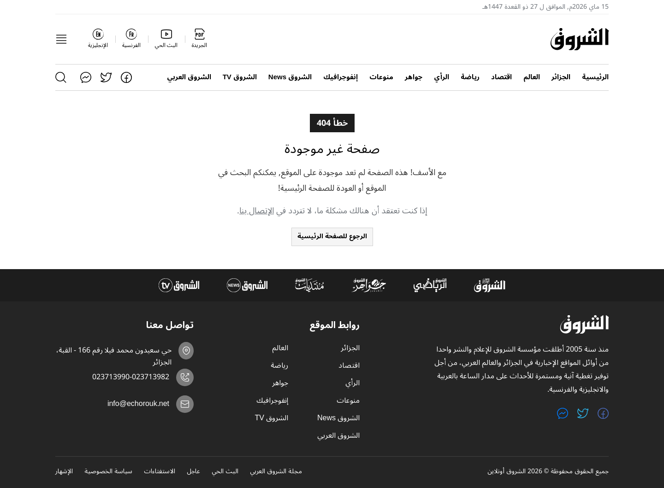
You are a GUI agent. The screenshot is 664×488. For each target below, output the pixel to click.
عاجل (193, 472)
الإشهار (64, 472)
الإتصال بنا (256, 210)
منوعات (381, 77)
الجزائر (560, 77)
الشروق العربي (189, 77)
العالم (531, 77)
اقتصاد (501, 77)
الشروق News (290, 77)
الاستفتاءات (159, 472)
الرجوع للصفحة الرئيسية (332, 236)
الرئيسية (595, 77)
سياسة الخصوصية (108, 472)
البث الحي (225, 472)
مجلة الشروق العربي (276, 472)
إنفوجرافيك (340, 77)
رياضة (470, 77)
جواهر (413, 77)
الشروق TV (240, 77)
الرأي (441, 77)
